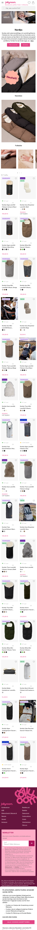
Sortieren (25, 45)
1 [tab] (18, 173)
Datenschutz (25, 813)
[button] (2, 2)
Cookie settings (26, 816)
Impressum (4, 822)
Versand (3, 819)
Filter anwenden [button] (13, 45)
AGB (2, 810)
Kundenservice (5, 807)
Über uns (24, 825)
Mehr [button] (32, 41)
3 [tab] (21, 173)
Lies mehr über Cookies (9, 917)
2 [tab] (20, 173)
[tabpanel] (8, 160)
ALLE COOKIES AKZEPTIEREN (18, 922)
